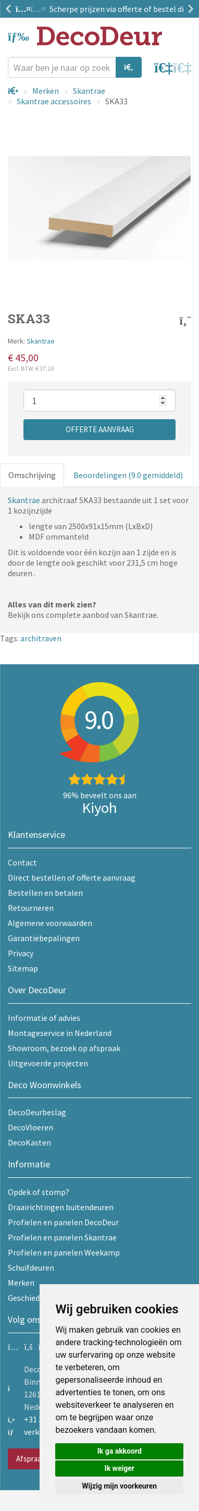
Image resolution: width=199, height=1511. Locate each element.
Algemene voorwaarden (50, 923)
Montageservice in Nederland (59, 1033)
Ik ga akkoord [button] (119, 1451)
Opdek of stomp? (38, 1192)
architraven (40, 638)
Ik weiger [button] (119, 1468)
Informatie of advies (44, 1018)
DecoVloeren (30, 1127)
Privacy (20, 953)
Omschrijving (32, 475)
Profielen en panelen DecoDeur (63, 1222)
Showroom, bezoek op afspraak (64, 1048)
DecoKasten (29, 1142)
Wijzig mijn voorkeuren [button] (119, 1486)
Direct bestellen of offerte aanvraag (71, 877)
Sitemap (23, 968)
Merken (45, 91)
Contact (22, 862)
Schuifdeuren (31, 1267)
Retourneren (31, 908)
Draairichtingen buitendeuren (61, 1207)
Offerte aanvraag (100, 429)
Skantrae (89, 91)
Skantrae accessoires (54, 101)
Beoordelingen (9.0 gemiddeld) (128, 475)
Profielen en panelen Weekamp (64, 1252)
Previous (10, 9)
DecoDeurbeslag (37, 1112)
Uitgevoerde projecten (48, 1063)
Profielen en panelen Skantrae (62, 1237)
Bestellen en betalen (45, 892)
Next (188, 9)
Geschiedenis (31, 1298)
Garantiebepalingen (44, 938)
